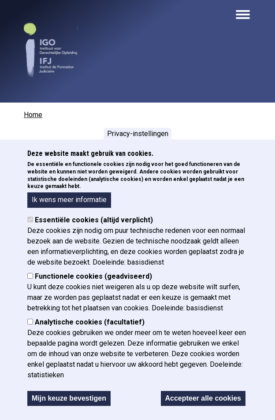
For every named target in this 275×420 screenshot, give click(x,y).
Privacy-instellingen (137, 135)
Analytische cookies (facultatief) (90, 324)
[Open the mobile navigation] (242, 14)
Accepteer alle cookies (203, 400)
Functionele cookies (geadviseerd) (93, 278)
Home (33, 115)
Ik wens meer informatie (69, 201)
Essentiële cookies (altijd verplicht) (94, 221)
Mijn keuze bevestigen (69, 400)
